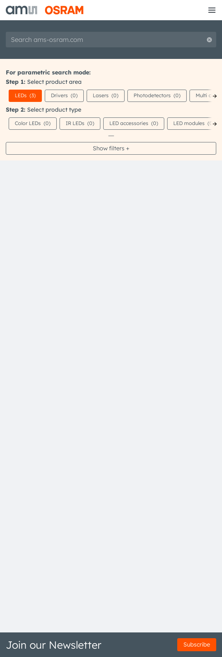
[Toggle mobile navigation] (212, 10)
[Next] (215, 96)
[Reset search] (209, 39)
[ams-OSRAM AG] (44, 10)
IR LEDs (80, 123)
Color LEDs (33, 123)
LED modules (193, 123)
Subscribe (196, 644)
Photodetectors (157, 95)
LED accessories (133, 123)
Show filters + (111, 148)
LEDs (25, 95)
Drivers (64, 95)
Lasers (105, 95)
